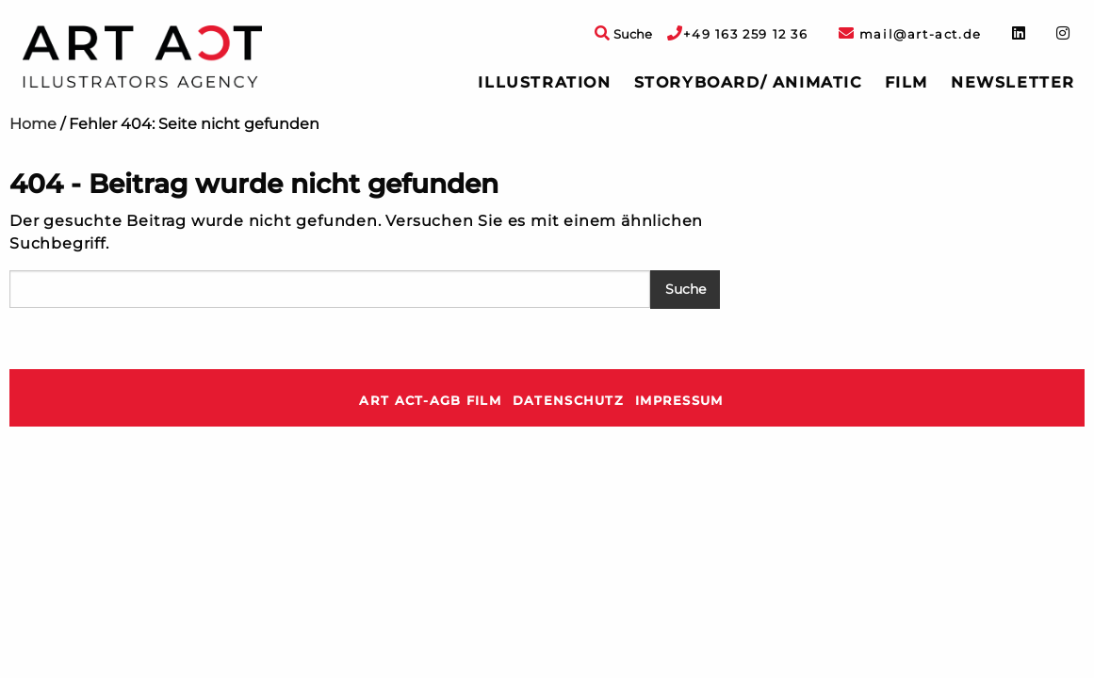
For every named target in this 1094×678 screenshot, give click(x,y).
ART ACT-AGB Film (429, 401)
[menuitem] (544, 83)
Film (906, 82)
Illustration (544, 82)
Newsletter (1013, 82)
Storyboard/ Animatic (748, 82)
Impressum (679, 401)
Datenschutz (568, 401)
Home (33, 124)
